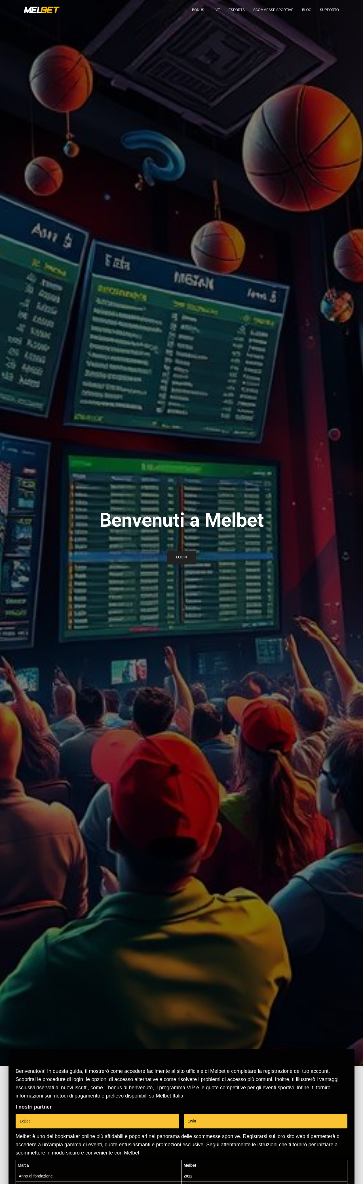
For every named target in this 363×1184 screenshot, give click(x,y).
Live (216, 14)
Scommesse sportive (273, 14)
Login (181, 560)
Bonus (198, 14)
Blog (306, 14)
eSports (237, 14)
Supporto (329, 14)
